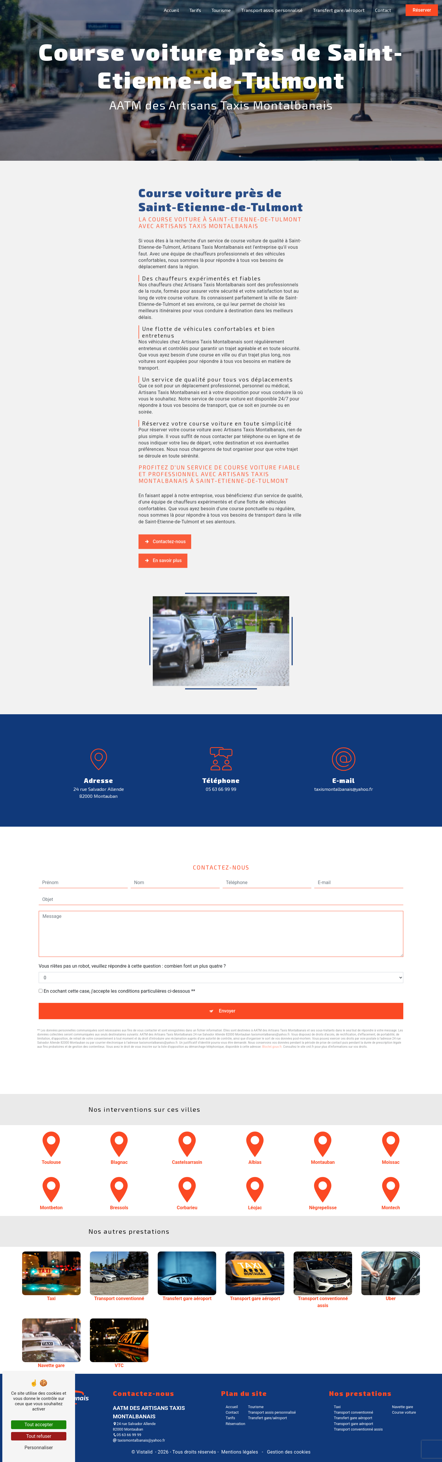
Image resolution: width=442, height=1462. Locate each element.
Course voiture (404, 1405)
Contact (382, 10)
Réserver (421, 10)
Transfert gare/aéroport (338, 10)
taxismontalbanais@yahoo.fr (343, 781)
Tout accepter (38, 1424)
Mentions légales (239, 1444)
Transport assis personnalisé (271, 10)
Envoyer (227, 978)
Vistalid (145, 1444)
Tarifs (194, 10)
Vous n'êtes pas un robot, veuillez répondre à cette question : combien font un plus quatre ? (132, 933)
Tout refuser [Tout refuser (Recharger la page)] (38, 1436)
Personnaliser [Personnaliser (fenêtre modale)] (38, 1447)
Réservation (235, 1416)
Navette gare (402, 1399)
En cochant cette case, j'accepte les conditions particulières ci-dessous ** (119, 958)
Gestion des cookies (288, 1444)
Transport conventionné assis (358, 1421)
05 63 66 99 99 (221, 781)
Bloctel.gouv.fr (271, 1013)
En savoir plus (163, 535)
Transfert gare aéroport (353, 1410)
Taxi (337, 1399)
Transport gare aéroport (353, 1416)
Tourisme (220, 10)
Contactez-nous (165, 516)
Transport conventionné (353, 1405)
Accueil (170, 10)
